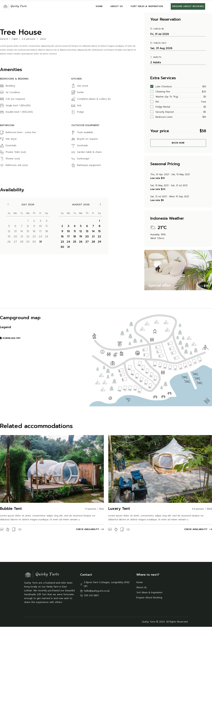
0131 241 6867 (91, 670)
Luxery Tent (119, 584)
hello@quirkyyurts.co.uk (97, 666)
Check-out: (158, 118)
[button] (6, 52)
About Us (141, 662)
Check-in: (157, 104)
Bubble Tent (11, 584)
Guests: (156, 132)
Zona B (4, 114)
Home (139, 657)
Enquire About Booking (149, 672)
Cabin (15, 114)
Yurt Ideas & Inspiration (149, 667)
